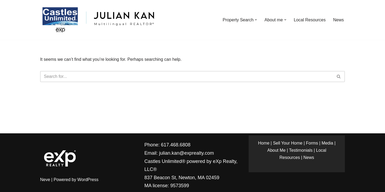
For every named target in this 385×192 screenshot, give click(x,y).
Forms (312, 143)
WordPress (87, 179)
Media (327, 143)
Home (264, 143)
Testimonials (301, 150)
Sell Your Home (287, 143)
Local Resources (310, 20)
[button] (256, 20)
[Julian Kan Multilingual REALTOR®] (98, 20)
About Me (276, 150)
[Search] (186, 76)
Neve (45, 179)
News (338, 20)
